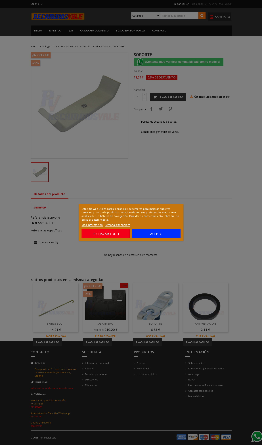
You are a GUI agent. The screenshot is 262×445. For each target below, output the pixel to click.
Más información (92, 224)
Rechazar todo (106, 233)
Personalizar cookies (117, 224)
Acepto (156, 233)
